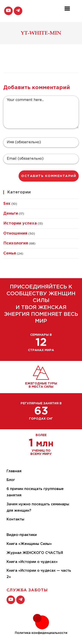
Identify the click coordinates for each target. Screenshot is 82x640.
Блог (11, 480)
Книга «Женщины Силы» (29, 544)
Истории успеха (20, 223)
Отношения (15, 233)
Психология (15, 243)
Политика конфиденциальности (41, 633)
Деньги (10, 213)
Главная (14, 471)
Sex (6, 203)
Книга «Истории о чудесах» (32, 562)
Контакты (15, 519)
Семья (9, 253)
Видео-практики (22, 535)
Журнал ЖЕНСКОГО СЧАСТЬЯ (35, 553)
